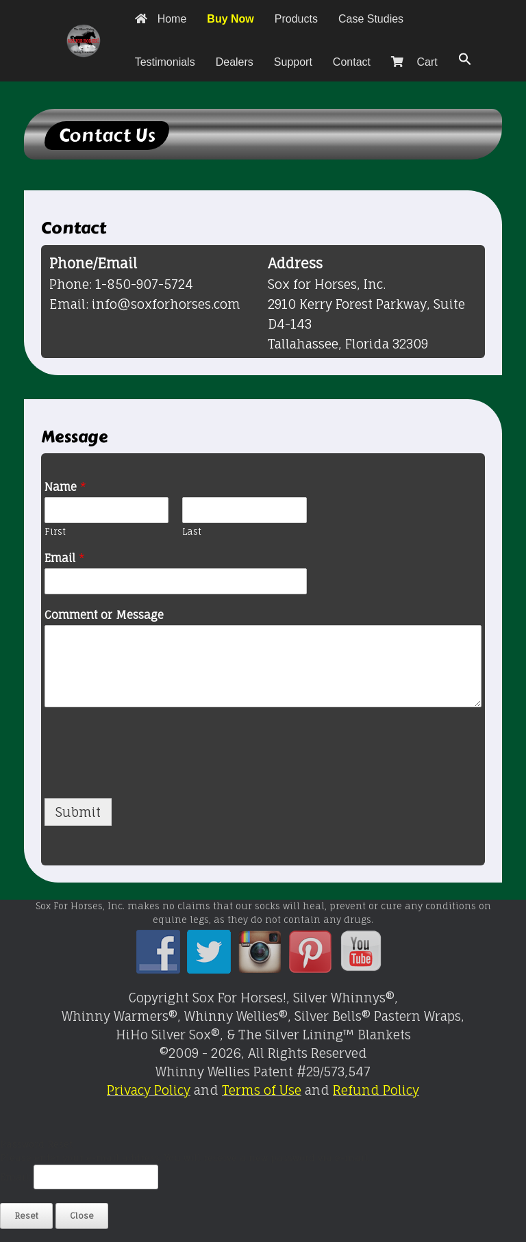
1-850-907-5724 (144, 284)
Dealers (234, 62)
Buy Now (230, 19)
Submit (78, 812)
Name (65, 487)
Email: (17, 1176)
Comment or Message (104, 615)
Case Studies (370, 19)
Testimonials (165, 62)
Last (191, 531)
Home (161, 19)
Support (293, 62)
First (55, 531)
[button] (465, 59)
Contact (352, 62)
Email (65, 558)
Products (296, 19)
